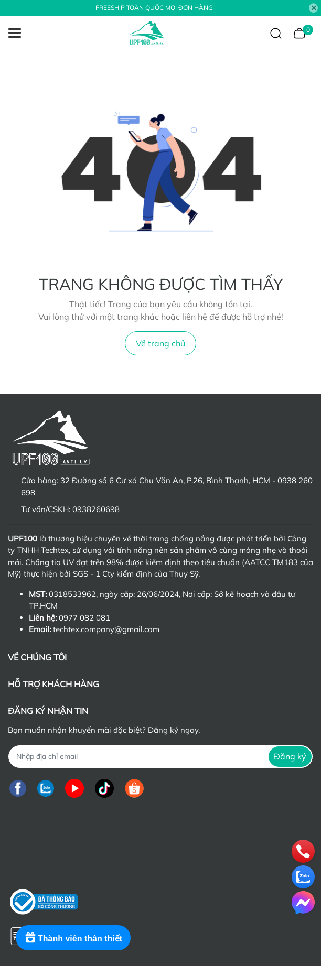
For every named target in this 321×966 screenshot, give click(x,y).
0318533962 (72, 594)
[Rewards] (73, 937)
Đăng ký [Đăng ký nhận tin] (290, 756)
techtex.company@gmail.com (106, 629)
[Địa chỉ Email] (160, 756)
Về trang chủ (160, 343)
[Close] (313, 8)
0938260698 (96, 509)
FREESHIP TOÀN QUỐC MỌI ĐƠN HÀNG (154, 8)
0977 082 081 (84, 618)
